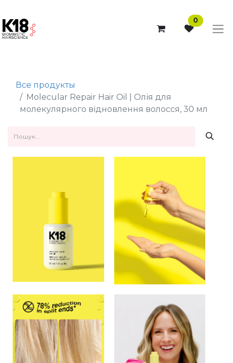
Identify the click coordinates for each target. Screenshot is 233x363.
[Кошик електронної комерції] (160, 28)
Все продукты (45, 85)
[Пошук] (210, 137)
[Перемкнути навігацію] (218, 29)
